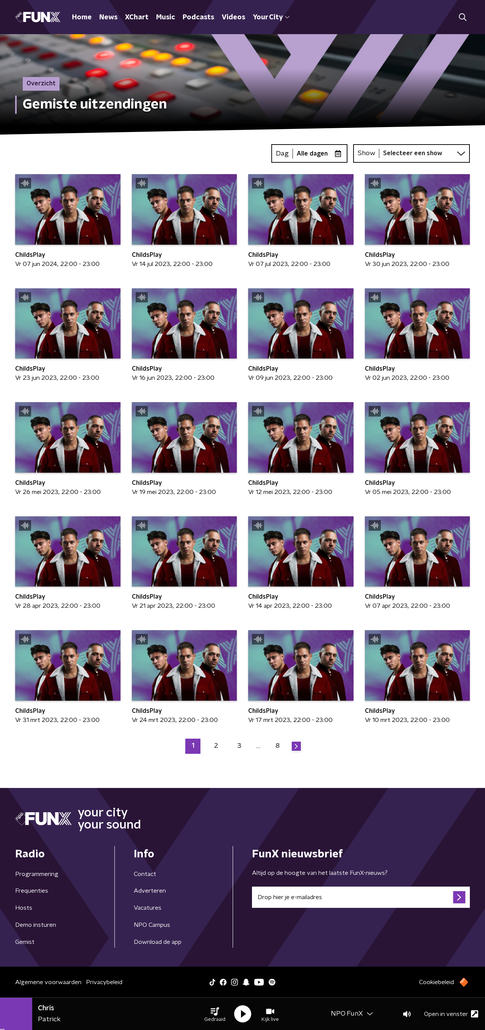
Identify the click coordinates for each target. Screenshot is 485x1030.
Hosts (23, 908)
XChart (137, 17)
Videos (233, 17)
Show (366, 153)
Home (82, 17)
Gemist (24, 942)
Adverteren (150, 891)
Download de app (157, 942)
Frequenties (31, 891)
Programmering (36, 874)
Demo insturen (35, 925)
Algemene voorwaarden (48, 982)
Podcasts (198, 17)
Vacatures (147, 908)
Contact (145, 874)
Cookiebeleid (436, 982)
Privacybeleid (104, 982)
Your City (271, 17)
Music (165, 17)
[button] (215, 1014)
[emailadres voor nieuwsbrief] (361, 897)
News (108, 17)
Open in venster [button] (451, 1013)
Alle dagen (312, 154)
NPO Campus (152, 925)
